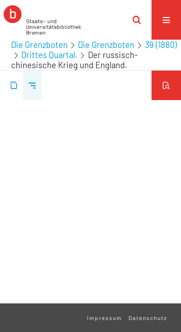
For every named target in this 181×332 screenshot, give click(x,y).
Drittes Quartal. (49, 55)
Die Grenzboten (39, 45)
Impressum (104, 317)
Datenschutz (147, 317)
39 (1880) (161, 45)
